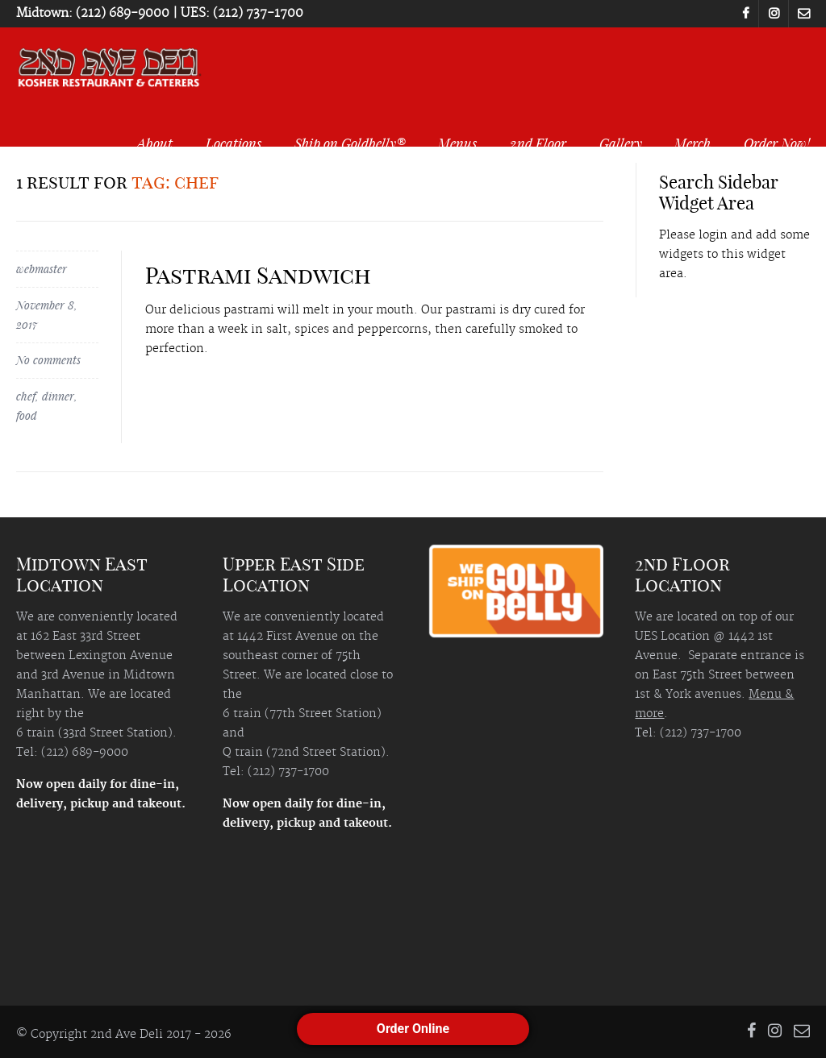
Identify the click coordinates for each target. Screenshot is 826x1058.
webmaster (41, 268)
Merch (692, 142)
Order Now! (777, 142)
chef (25, 396)
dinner (58, 396)
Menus (457, 142)
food (26, 415)
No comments (48, 359)
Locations (233, 142)
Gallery (620, 142)
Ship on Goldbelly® (350, 142)
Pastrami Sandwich (258, 275)
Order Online (413, 1028)
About (155, 142)
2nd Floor (538, 142)
